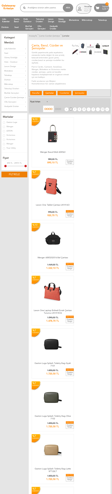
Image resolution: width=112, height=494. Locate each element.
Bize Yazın (43, 415)
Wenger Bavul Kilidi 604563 (43, 132)
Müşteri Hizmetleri (9, 418)
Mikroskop (87, 20)
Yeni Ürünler (6, 422)
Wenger (8, 126)
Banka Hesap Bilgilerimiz (49, 422)
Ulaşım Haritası (45, 418)
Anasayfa (5, 415)
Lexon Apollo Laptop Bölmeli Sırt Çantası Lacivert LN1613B (43, 291)
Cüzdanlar (64, 93)
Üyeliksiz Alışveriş (8, 432)
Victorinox (9, 135)
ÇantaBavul (16, 20)
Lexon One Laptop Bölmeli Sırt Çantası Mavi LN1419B (96, 291)
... (93, 101)
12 (104, 101)
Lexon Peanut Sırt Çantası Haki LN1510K (96, 251)
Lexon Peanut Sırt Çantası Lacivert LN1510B (70, 251)
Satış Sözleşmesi (83, 389)
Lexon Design (10, 66)
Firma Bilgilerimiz (46, 425)
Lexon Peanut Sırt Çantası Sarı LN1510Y (70, 211)
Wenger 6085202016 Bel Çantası (96, 132)
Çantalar (49, 93)
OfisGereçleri (42, 27)
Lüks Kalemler (10, 49)
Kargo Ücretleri (45, 382)
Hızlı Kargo (43, 396)
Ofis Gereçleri (10, 102)
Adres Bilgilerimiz (46, 432)
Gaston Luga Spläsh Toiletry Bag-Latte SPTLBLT (43, 212)
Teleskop (102, 20)
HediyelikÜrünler (54, 27)
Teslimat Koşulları (83, 382)
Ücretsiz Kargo (45, 392)
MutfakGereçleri (29, 27)
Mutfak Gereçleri (11, 93)
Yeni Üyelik (5, 429)
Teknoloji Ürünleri (11, 89)
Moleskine (74, 20)
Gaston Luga (10, 122)
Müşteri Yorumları (49, 447)
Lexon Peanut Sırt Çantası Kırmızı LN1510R (96, 212)
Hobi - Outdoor (11, 62)
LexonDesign (51, 20)
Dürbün (5, 27)
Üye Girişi (5, 425)
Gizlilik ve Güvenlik (84, 396)
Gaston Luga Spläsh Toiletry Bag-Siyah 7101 (69, 172)
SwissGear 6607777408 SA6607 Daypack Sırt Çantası (43, 331)
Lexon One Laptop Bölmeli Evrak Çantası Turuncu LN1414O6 (43, 172)
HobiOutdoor (27, 20)
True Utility (9, 148)
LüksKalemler (6, 20)
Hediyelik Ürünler (11, 106)
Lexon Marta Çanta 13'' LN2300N (70, 290)
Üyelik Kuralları (82, 385)
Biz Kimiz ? (43, 429)
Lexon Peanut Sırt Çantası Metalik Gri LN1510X (43, 251)
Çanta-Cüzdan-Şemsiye (14, 97)
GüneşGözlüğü (62, 20)
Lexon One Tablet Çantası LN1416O (69, 132)
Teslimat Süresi (45, 385)
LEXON (8, 131)
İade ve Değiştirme (84, 379)
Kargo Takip (44, 379)
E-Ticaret (47, 490)
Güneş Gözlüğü (10, 58)
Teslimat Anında (45, 389)
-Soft (41, 490)
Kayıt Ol (87, 11)
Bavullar (36, 93)
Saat (16, 27)
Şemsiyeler (80, 93)
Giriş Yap (87, 9)
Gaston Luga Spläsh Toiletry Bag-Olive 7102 (96, 172)
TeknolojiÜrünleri (40, 20)
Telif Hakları (81, 392)
